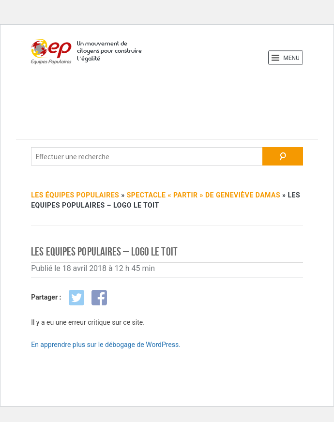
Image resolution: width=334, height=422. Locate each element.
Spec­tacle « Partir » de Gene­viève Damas (203, 195)
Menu (286, 57)
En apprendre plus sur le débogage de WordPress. (106, 344)
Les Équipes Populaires (75, 195)
